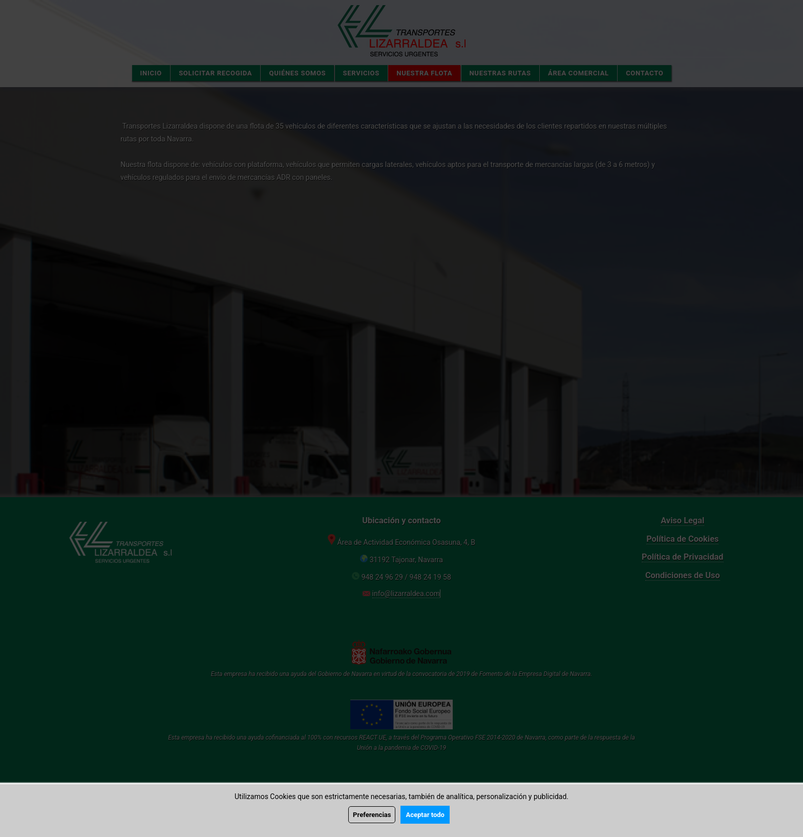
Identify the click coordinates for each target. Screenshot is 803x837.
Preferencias (372, 815)
